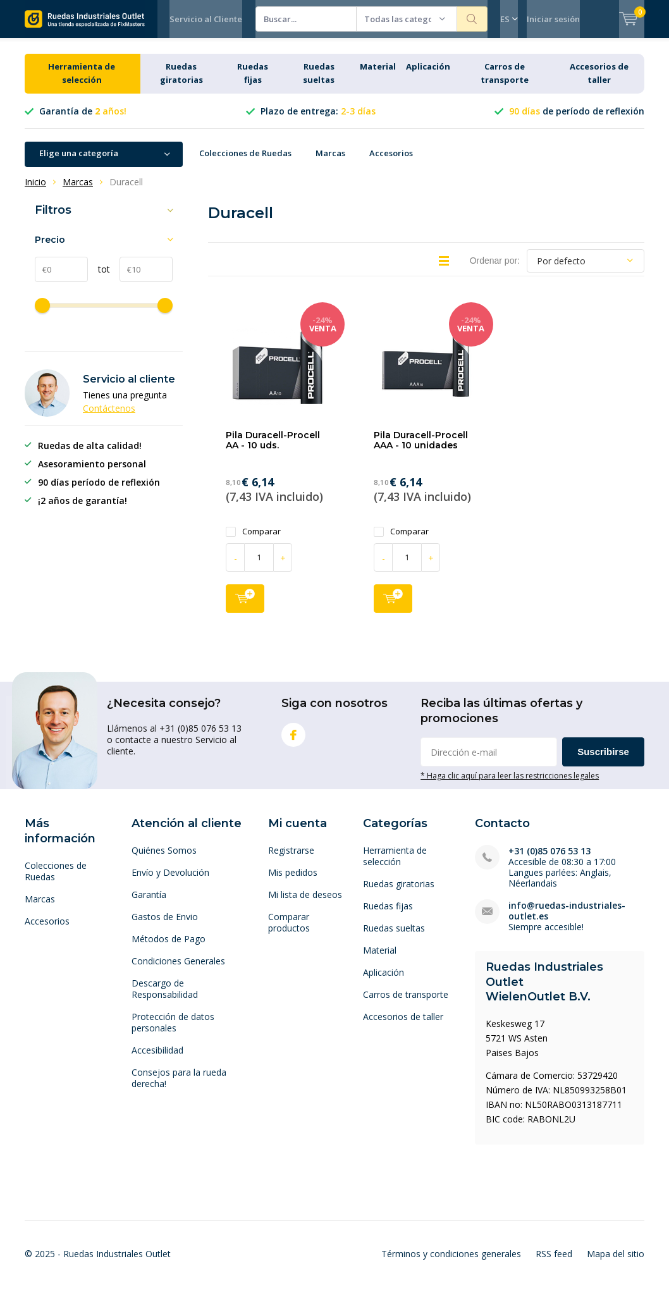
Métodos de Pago (169, 948)
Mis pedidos (292, 882)
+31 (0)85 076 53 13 (549, 860)
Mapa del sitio (615, 1263)
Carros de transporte (405, 1004)
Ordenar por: (495, 270)
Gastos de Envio (165, 926)
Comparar (253, 540)
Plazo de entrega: (318, 120)
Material (378, 76)
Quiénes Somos (164, 860)
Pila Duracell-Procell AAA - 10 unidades (421, 449)
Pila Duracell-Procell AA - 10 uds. (273, 449)
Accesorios (391, 162)
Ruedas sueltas (394, 937)
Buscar (472, 19)
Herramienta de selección (395, 865)
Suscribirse (603, 761)
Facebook (293, 741)
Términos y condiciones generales (451, 1263)
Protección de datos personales (173, 1031)
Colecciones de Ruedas (245, 162)
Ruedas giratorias (398, 893)
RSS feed (554, 1263)
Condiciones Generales (178, 970)
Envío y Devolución (170, 882)
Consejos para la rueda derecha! (179, 1087)
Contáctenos (109, 418)
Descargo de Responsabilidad (165, 998)
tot (99, 278)
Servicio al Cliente (205, 19)
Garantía (149, 904)
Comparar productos (289, 932)
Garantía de (82, 120)
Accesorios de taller (403, 1026)
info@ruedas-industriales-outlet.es (566, 920)
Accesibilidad (157, 1060)
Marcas (330, 162)
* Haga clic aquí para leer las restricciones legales (509, 785)
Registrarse (291, 860)
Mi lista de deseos (305, 904)
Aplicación (428, 76)
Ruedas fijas (388, 915)
